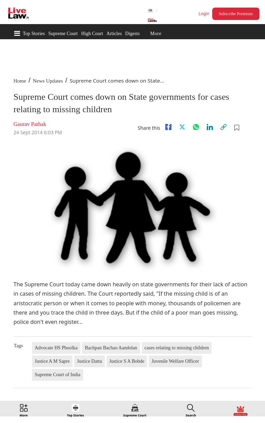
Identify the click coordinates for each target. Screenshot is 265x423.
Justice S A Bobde (127, 361)
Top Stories (34, 33)
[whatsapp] (196, 127)
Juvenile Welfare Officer (175, 361)
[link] (223, 127)
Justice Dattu (89, 361)
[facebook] (168, 127)
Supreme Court (63, 33)
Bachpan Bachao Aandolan (111, 347)
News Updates (48, 81)
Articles (114, 33)
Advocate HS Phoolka (56, 347)
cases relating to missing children (177, 347)
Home (19, 81)
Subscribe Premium (236, 13)
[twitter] (182, 127)
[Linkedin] (210, 127)
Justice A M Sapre (52, 361)
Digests (132, 33)
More (155, 33)
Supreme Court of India (58, 374)
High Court (92, 33)
